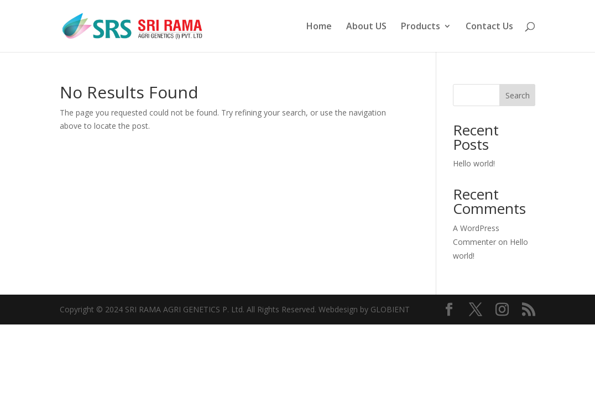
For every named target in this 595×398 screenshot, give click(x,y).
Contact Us (489, 27)
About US (366, 27)
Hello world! (474, 163)
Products (420, 27)
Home (319, 27)
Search (517, 95)
